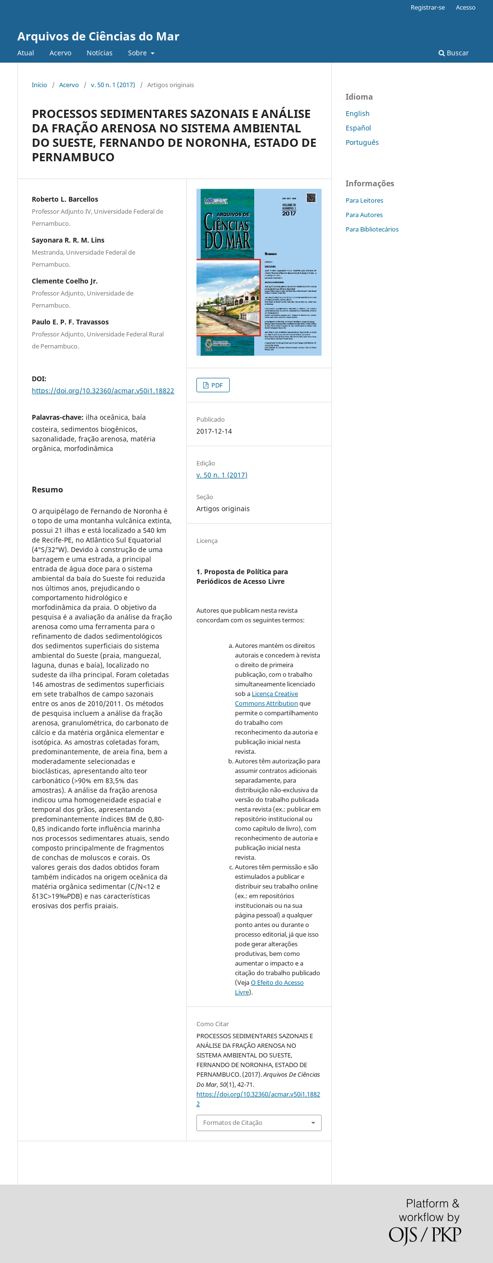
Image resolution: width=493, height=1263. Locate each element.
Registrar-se (428, 7)
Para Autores (364, 214)
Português (362, 142)
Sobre (138, 52)
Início (39, 84)
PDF (216, 385)
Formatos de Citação (232, 1122)
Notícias (100, 52)
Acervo (60, 52)
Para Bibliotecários (372, 229)
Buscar (454, 52)
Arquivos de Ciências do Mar (98, 36)
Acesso (466, 7)
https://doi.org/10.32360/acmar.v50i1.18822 (103, 390)
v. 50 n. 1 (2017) (113, 84)
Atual (25, 52)
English (358, 113)
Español (358, 127)
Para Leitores (364, 200)
